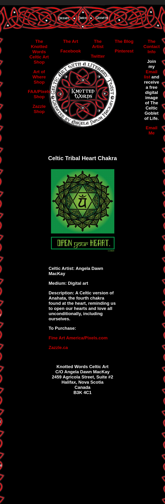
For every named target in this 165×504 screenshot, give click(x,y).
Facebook (70, 51)
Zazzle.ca (58, 347)
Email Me (151, 130)
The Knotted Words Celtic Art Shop (39, 52)
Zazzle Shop (39, 109)
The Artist (98, 44)
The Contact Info (151, 46)
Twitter (98, 56)
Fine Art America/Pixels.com (78, 337)
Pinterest (124, 51)
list (147, 76)
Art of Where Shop (39, 77)
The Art (70, 41)
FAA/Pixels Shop (39, 94)
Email (151, 71)
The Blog (124, 41)
